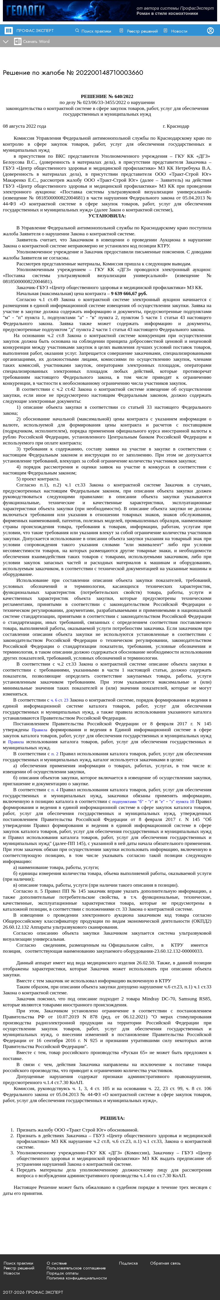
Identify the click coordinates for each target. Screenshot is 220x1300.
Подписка (128, 1263)
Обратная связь (165, 1263)
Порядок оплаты (62, 1273)
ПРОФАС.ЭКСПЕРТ (35, 30)
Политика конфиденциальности (77, 1278)
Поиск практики (96, 31)
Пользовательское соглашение (76, 1268)
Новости (179, 31)
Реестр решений (142, 31)
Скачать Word (36, 41)
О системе (57, 1263)
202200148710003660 (109, 72)
